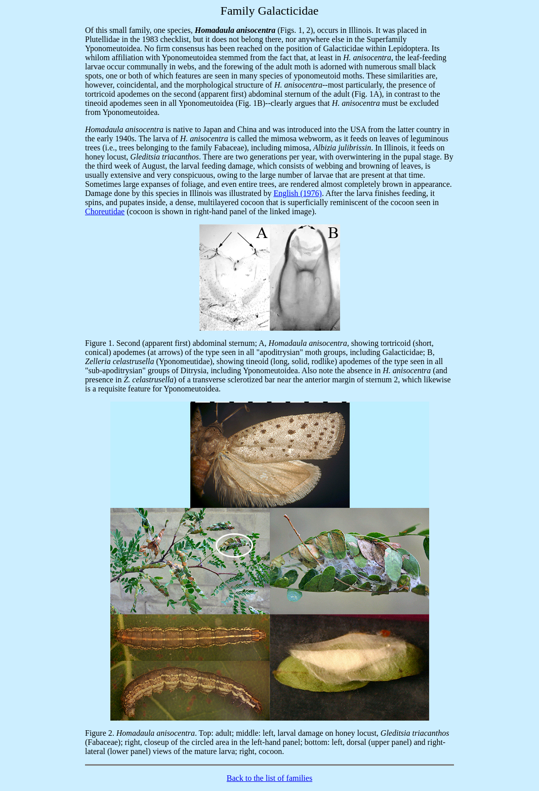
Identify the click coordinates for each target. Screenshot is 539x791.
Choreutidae (105, 211)
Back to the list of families (269, 778)
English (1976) (297, 193)
